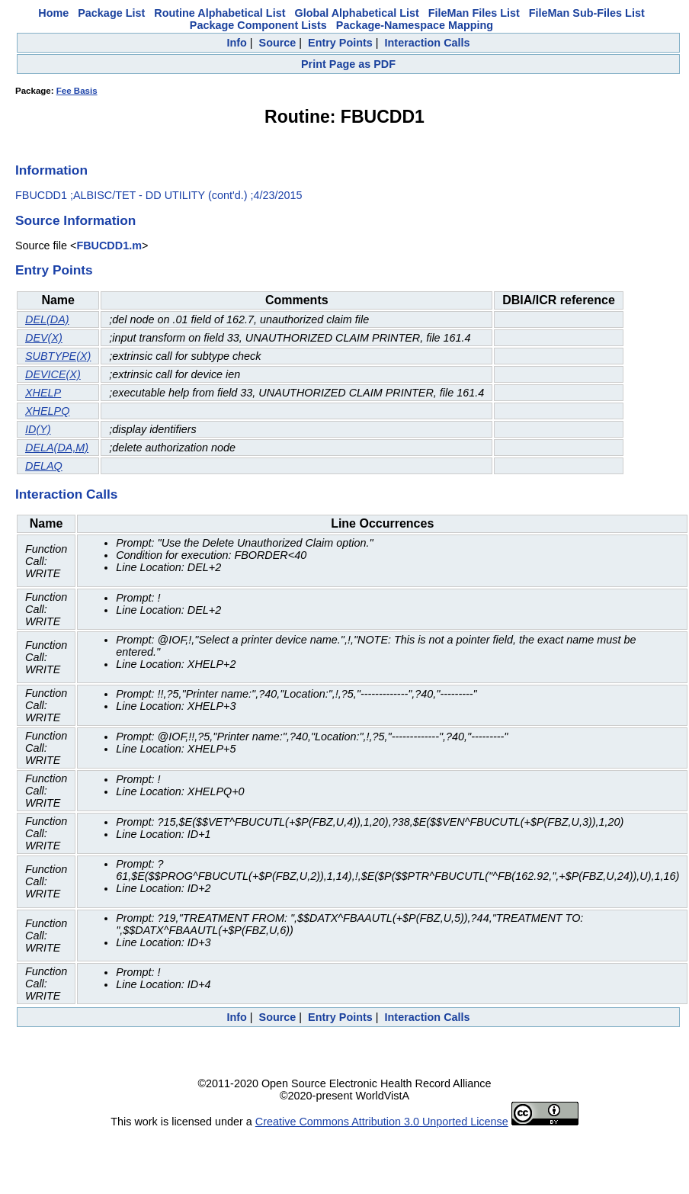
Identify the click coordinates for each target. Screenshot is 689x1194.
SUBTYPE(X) (58, 356)
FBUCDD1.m (109, 245)
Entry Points (340, 43)
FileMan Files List (474, 13)
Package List (111, 13)
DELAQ (43, 466)
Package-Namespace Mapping (414, 25)
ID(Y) (38, 429)
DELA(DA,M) (56, 447)
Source (277, 43)
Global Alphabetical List (356, 13)
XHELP (43, 393)
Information (51, 170)
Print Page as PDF (348, 64)
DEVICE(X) (53, 374)
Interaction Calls (427, 43)
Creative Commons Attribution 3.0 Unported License (381, 1121)
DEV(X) (43, 338)
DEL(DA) (47, 319)
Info (236, 43)
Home (53, 13)
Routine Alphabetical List (219, 13)
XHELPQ (47, 411)
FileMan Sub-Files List (587, 13)
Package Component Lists (258, 25)
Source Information (75, 220)
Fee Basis (77, 90)
